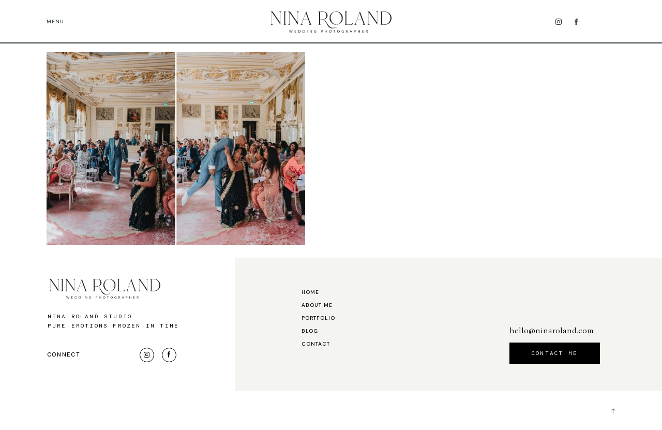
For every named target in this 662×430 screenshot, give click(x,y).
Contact (316, 344)
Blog (310, 331)
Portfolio (318, 318)
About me (317, 305)
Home (310, 292)
